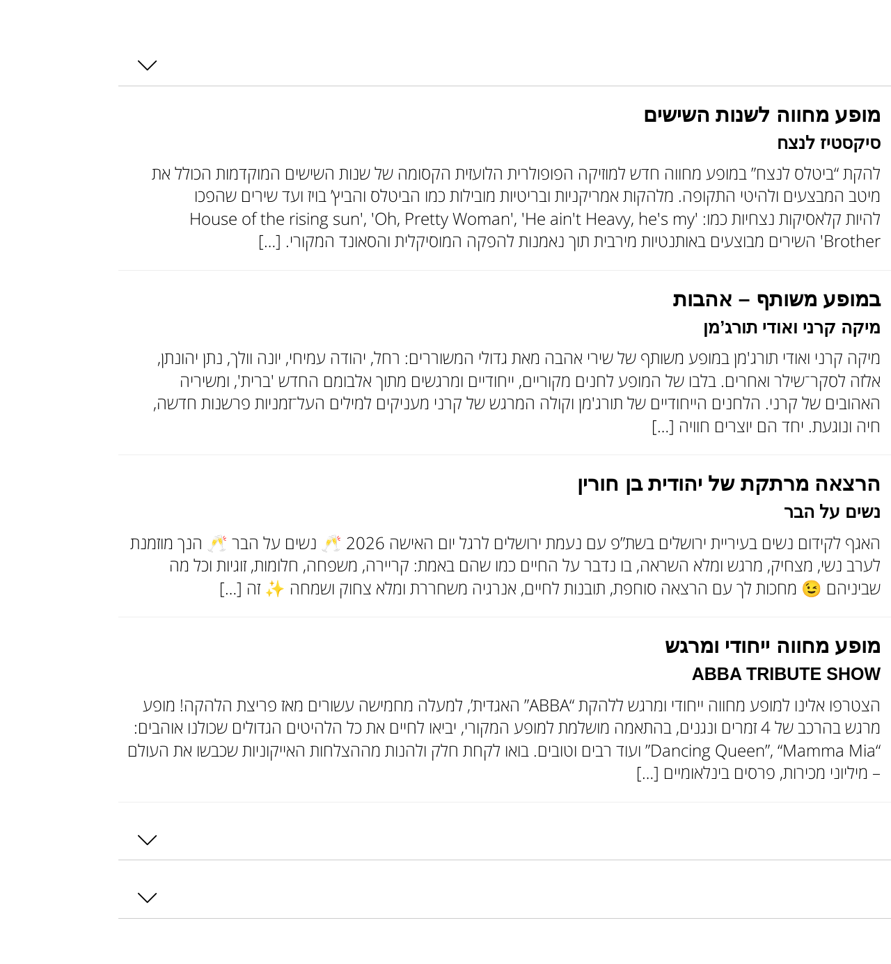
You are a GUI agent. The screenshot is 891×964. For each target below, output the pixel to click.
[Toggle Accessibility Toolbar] (862, 36)
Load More (848, 952)
